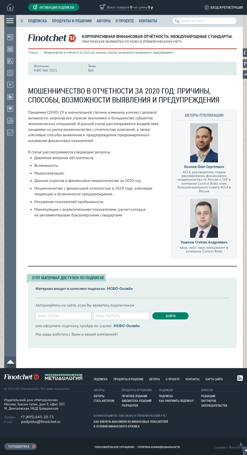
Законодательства (214, 405)
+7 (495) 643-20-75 (37, 417)
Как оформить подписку (176, 401)
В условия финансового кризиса (117, 426)
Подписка (37, 20)
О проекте (125, 20)
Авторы (104, 20)
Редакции (208, 396)
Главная (33, 52)
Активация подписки (53, 7)
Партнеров (208, 401)
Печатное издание (134, 396)
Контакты (148, 20)
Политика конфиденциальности (159, 447)
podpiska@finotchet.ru (40, 422)
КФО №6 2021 (45, 70)
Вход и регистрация (226, 7)
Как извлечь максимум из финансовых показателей (131, 421)
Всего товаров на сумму (130, 7)
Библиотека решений (136, 401)
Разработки (130, 405)
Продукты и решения (72, 20)
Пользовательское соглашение (114, 447)
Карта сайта (214, 379)
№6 (91, 70)
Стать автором (104, 401)
